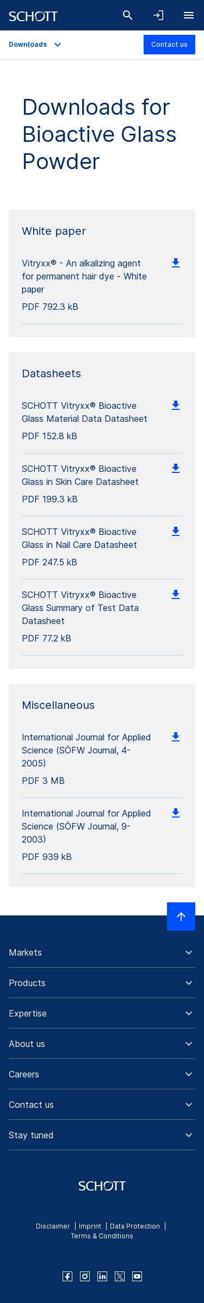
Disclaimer (53, 1226)
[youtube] (137, 1276)
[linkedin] (102, 1276)
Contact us (169, 44)
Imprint (90, 1226)
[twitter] (120, 1276)
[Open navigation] (188, 15)
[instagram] (85, 1276)
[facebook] (67, 1276)
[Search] (127, 15)
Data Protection (135, 1226)
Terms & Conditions (102, 1236)
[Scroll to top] (181, 916)
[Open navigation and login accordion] (158, 15)
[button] (102, 952)
